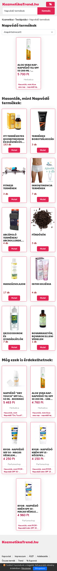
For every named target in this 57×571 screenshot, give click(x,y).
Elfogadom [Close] (40, 568)
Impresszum (20, 556)
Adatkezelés (42, 556)
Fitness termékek (10, 187)
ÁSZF (31, 556)
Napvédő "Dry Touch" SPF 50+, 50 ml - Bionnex (13, 395)
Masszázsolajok (14, 284)
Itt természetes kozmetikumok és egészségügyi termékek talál (14, 140)
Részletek (26, 568)
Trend (20, 560)
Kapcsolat (6, 556)
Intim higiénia (41, 284)
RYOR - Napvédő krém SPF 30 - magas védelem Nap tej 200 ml (27, 510)
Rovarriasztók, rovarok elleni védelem (42, 336)
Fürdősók (39, 234)
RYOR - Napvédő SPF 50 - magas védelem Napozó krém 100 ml (13, 455)
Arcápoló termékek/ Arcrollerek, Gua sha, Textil (13, 239)
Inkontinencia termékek (42, 187)
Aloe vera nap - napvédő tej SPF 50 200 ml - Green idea (28, 69)
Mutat (14, 150)
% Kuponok (31, 560)
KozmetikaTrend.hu (20, 4)
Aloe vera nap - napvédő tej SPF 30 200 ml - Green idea (43, 397)
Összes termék (8, 560)
